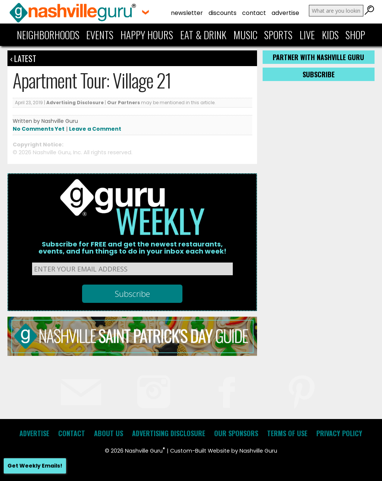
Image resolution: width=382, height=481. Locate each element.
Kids (330, 34)
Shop (355, 34)
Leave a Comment (95, 129)
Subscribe (319, 74)
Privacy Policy (339, 433)
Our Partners (123, 102)
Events (99, 34)
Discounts (223, 13)
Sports (278, 34)
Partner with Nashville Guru (318, 57)
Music (245, 34)
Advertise (285, 13)
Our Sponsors (236, 433)
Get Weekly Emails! (34, 465)
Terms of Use (287, 433)
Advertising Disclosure (75, 102)
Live (307, 34)
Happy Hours (146, 34)
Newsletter (187, 13)
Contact (254, 13)
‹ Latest (23, 58)
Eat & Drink (203, 34)
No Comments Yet (39, 129)
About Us (108, 433)
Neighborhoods (48, 34)
